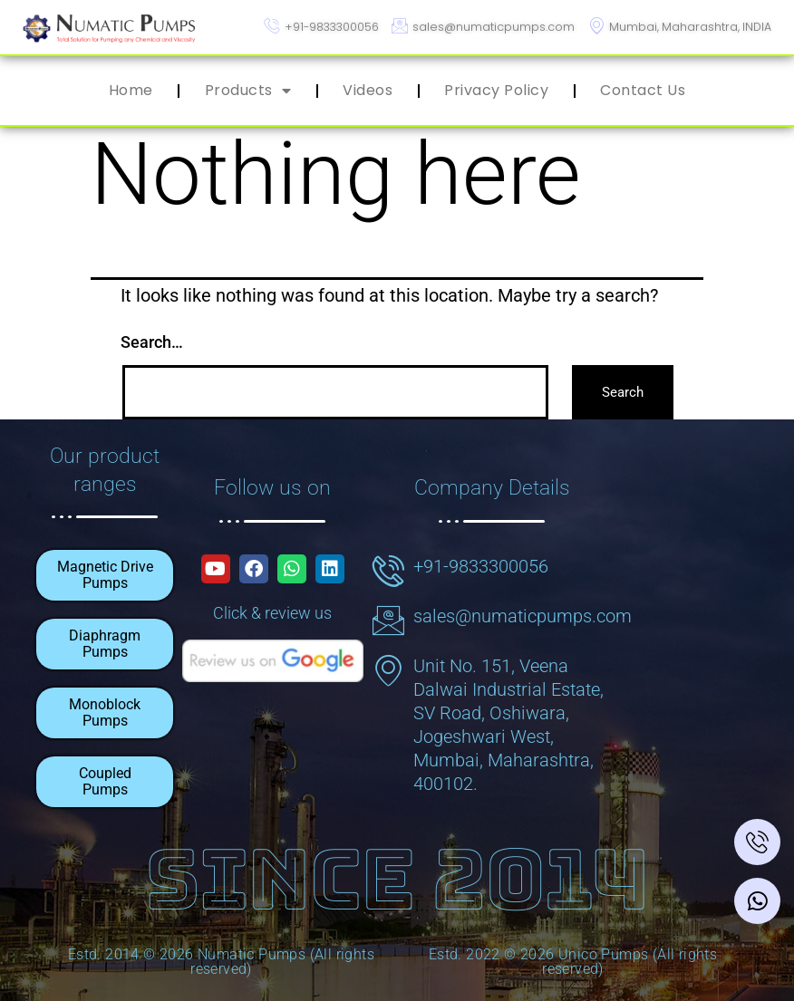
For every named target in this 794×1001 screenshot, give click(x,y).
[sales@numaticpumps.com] (388, 618)
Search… (152, 341)
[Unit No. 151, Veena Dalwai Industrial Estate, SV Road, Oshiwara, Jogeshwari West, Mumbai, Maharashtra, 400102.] (388, 668)
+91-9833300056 (480, 564)
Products (248, 90)
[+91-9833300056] (388, 568)
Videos (367, 90)
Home (131, 90)
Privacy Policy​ (496, 90)
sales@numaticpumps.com (522, 614)
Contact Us (642, 90)
